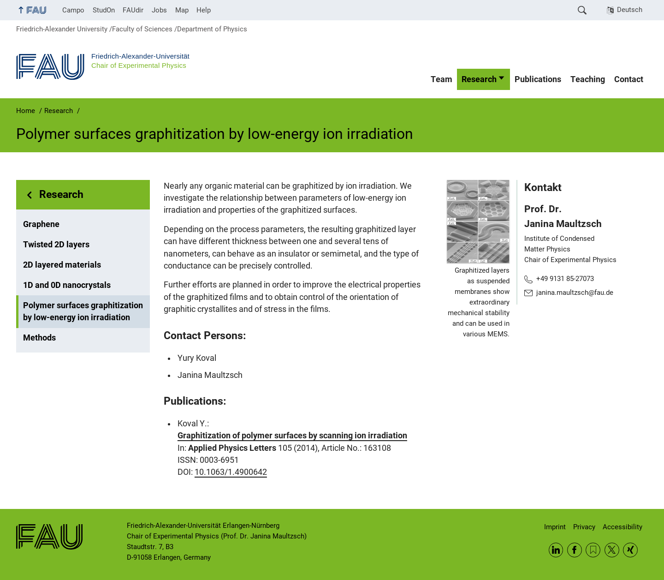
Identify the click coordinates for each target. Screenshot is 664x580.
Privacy (584, 527)
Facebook (574, 550)
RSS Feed (593, 550)
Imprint (555, 527)
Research (479, 79)
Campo (73, 10)
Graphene (41, 224)
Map (182, 10)
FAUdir (133, 10)
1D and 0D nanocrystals (67, 285)
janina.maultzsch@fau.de (574, 292)
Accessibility (622, 527)
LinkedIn (556, 550)
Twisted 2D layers (56, 244)
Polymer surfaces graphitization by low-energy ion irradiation (83, 311)
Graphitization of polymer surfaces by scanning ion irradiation (292, 435)
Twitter (612, 550)
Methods (39, 337)
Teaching (587, 79)
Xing (630, 550)
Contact (628, 79)
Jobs (159, 10)
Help (203, 10)
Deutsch (629, 10)
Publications (538, 79)
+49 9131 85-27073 (565, 279)
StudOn (104, 10)
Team (441, 79)
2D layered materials (62, 264)
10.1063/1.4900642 (231, 472)
